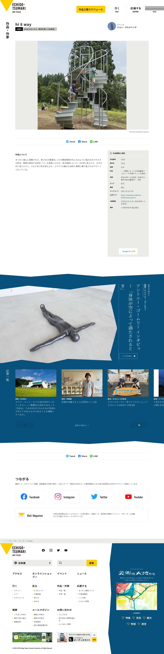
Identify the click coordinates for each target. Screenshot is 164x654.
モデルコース (19, 597)
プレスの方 (63, 614)
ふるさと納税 (84, 601)
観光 (149, 617)
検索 (91, 563)
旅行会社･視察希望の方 (67, 619)
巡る (34, 586)
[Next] (139, 425)
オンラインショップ (42, 575)
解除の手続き (39, 618)
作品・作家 (7, 30)
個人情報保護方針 (41, 625)
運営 (144, 624)
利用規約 (37, 622)
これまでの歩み (20, 614)
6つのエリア (38, 590)
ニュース (82, 573)
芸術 (138, 617)
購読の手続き (39, 614)
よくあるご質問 (65, 624)
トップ (4, 541)
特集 (128, 617)
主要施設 (37, 594)
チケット (17, 590)
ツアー (16, 594)
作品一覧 (22, 541)
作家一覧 (62, 594)
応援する (82, 586)
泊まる (36, 601)
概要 (14, 609)
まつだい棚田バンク (86, 590)
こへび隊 (82, 597)
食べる (36, 597)
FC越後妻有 (83, 594)
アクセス (17, 573)
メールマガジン (40, 609)
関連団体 (17, 622)
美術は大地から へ (82, 425)
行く (14, 586)
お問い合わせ (64, 609)
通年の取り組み (20, 618)
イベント (62, 573)
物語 (133, 624)
